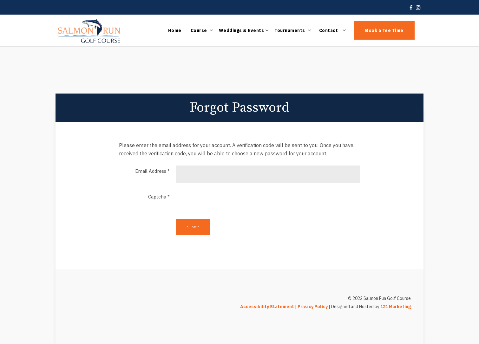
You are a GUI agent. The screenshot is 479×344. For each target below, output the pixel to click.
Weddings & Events (241, 30)
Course (199, 30)
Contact (328, 30)
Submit (193, 227)
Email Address (152, 171)
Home (174, 30)
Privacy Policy (313, 306)
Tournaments (289, 30)
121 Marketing (395, 306)
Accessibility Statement (267, 306)
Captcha (159, 197)
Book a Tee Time (384, 30)
